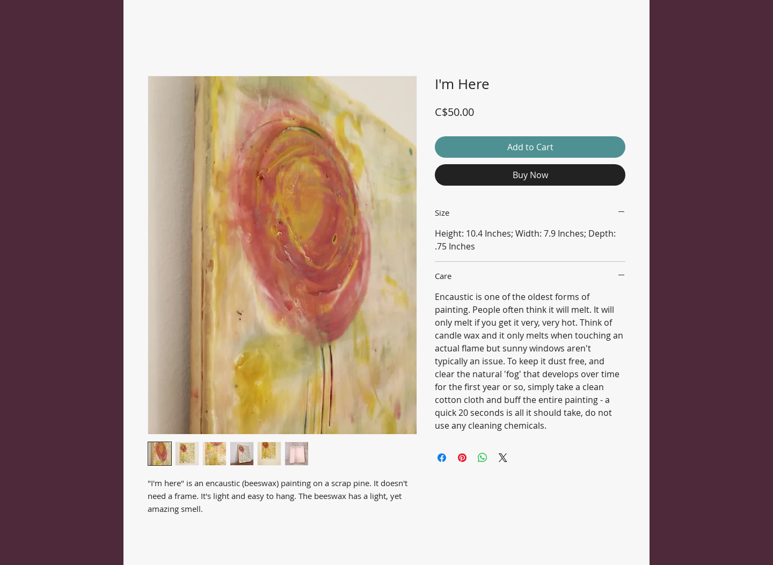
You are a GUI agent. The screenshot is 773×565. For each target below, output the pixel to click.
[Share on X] (503, 457)
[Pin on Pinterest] (462, 457)
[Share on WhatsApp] (482, 457)
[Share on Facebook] (441, 457)
